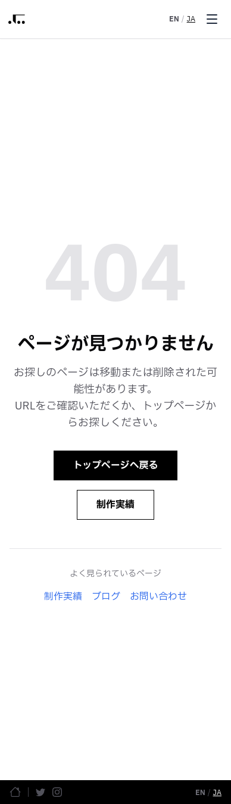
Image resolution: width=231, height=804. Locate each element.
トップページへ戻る (115, 465)
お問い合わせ (158, 596)
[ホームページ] (15, 791)
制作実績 (115, 505)
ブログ (106, 596)
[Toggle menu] (212, 19)
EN (174, 19)
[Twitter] (40, 792)
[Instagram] (57, 792)
